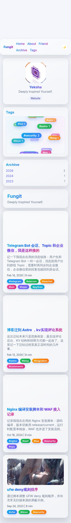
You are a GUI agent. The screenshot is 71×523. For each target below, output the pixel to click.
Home (20, 44)
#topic (23, 286)
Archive (21, 50)
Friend (43, 44)
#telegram (15, 281)
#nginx (13, 440)
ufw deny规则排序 (22, 489)
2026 (9, 171)
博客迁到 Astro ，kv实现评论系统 (34, 330)
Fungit (8, 47)
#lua (36, 440)
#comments (16, 366)
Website (36, 98)
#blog (25, 360)
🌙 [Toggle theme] (64, 47)
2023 (9, 181)
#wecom (32, 281)
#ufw (12, 512)
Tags (33, 50)
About (31, 44)
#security (50, 440)
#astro (13, 360)
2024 (9, 176)
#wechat (47, 281)
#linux (24, 512)
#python (38, 286)
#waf (26, 440)
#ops (12, 446)
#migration (40, 360)
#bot (11, 286)
